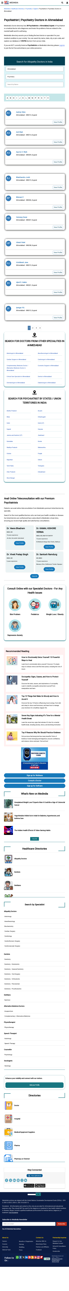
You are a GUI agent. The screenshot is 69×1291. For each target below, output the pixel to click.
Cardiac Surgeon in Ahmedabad (16, 359)
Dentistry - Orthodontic (12, 979)
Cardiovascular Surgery (12, 946)
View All (34, 576)
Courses (4, 1244)
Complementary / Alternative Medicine (17, 1016)
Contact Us (39, 1238)
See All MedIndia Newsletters (11, 1229)
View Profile (58, 122)
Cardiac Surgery (9, 931)
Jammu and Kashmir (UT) (14, 435)
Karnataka (10, 441)
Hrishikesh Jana (22, 262)
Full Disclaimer (13, 1212)
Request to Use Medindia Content (58, 1242)
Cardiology (8, 936)
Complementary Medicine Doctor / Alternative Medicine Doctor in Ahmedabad (17, 368)
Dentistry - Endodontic (11, 964)
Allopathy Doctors (20, 859)
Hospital (17, 1119)
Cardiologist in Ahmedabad (46, 359)
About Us (5, 1238)
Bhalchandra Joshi (23, 177)
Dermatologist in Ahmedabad (16, 383)
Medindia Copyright (57, 1258)
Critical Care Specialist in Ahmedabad (18, 376)
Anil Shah (19, 132)
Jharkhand (41, 435)
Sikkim (40, 460)
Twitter (23, 1257)
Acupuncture (8, 1011)
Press (20, 1250)
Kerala (40, 441)
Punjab (40, 453)
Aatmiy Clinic (21, 112)
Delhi (8, 423)
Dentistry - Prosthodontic (12, 989)
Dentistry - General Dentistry (13, 969)
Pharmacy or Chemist (22, 1159)
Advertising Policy (41, 1244)
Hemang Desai (21, 217)
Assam (40, 411)
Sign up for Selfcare (34, 786)
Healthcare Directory (17, 9)
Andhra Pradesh (12, 411)
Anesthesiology (9, 921)
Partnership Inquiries (59, 1238)
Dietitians (17, 885)
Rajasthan (10, 460)
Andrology (7, 916)
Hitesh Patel (20, 242)
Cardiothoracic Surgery (12, 941)
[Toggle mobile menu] (2, 2)
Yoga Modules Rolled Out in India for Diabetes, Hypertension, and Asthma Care (37, 817)
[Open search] (62, 2)
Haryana (40, 429)
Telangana (41, 466)
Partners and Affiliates (42, 1247)
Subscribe (61, 1224)
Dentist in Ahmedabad (45, 376)
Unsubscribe (56, 1251)
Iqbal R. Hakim (21, 282)
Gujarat (35, 9)
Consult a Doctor (34, 781)
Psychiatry (28, 9)
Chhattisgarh (42, 417)
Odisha (9, 453)
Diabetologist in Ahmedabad (47, 383)
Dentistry (7, 959)
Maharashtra (42, 447)
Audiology (7, 1038)
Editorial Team (6, 1250)
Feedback (39, 1250)
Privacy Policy (55, 1260)
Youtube (35, 1257)
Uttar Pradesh (11, 472)
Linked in (26, 1257)
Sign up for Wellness (35, 775)
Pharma (17, 1145)
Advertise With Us (41, 1241)
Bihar (8, 417)
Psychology (8, 1055)
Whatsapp (17, 1257)
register (62, 45)
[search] (32, 1194)
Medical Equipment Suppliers (24, 1132)
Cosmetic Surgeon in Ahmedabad (48, 365)
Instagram (38, 1257)
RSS (32, 1257)
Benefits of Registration (26, 1241)
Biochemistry (8, 926)
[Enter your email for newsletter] (28, 1224)
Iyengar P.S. (20, 308)
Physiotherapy (9, 1027)
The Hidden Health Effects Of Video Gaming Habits (32, 830)
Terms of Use (55, 1261)
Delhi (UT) (41, 423)
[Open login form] (67, 2)
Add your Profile (34, 1085)
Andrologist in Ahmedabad (15, 353)
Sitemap (21, 1244)
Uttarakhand (41, 472)
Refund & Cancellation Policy (59, 1247)
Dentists (17, 872)
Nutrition (7, 1000)
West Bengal (11, 478)
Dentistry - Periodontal (12, 984)
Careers (4, 1241)
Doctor (16, 1105)
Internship (5, 1247)
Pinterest (29, 1257)
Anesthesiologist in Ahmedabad (48, 353)
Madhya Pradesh (12, 447)
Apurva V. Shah (21, 152)
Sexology (7, 1066)
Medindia (7, 9)
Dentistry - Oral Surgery (12, 974)
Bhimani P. (20, 197)
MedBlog (21, 1247)
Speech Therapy (9, 1043)
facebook (20, 1257)
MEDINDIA (11, 2)
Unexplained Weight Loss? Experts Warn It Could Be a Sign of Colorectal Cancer (39, 803)
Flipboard (41, 1257)
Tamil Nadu (10, 466)
